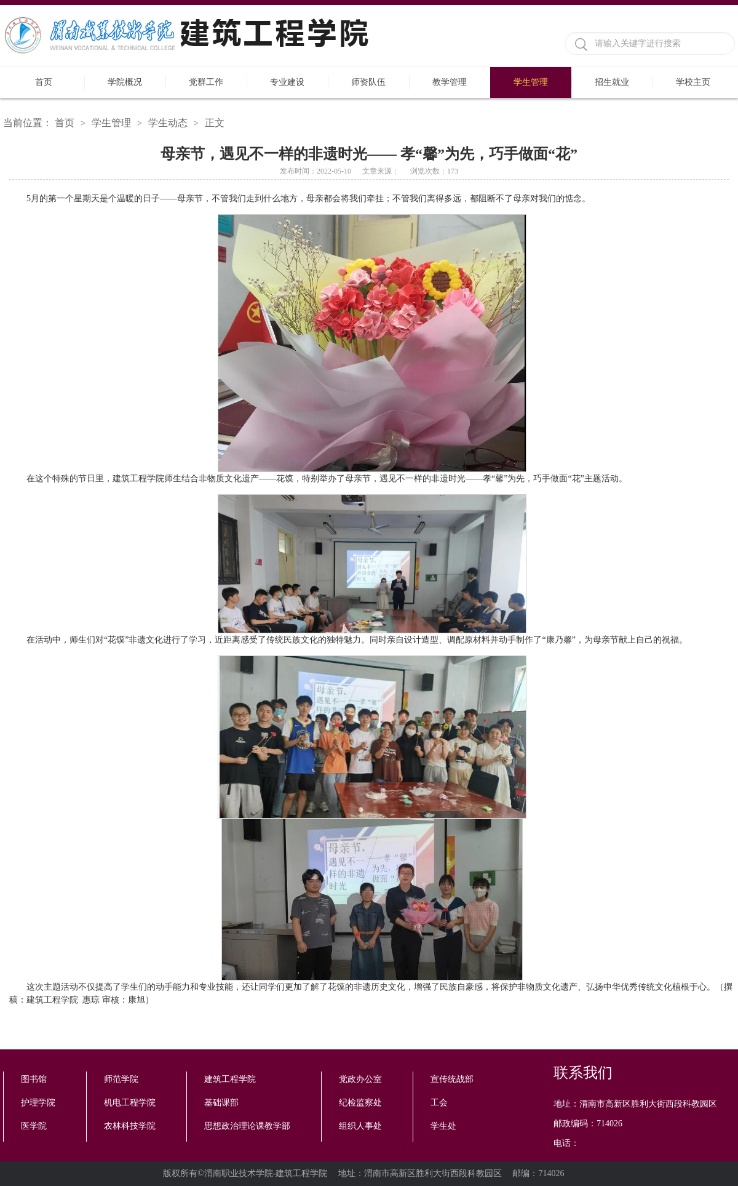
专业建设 (287, 82)
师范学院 (121, 1079)
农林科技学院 (130, 1126)
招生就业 (612, 82)
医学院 (34, 1126)
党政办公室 (360, 1079)
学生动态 (168, 123)
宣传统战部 (452, 1079)
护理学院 (38, 1102)
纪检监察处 (360, 1102)
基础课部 (221, 1102)
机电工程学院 (130, 1102)
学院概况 (125, 82)
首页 (43, 82)
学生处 (443, 1126)
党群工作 (206, 82)
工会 (439, 1102)
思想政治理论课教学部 (247, 1126)
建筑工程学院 (230, 1079)
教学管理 (449, 82)
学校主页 (693, 82)
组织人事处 (360, 1126)
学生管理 (531, 82)
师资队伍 (368, 82)
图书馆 (34, 1079)
